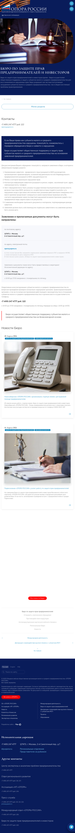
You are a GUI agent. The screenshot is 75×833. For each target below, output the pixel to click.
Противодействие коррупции (37, 619)
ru (71, 9)
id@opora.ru (6, 749)
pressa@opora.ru (6, 804)
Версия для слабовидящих (10, 15)
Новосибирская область (43, 406)
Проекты (43, 714)
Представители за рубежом (33, 752)
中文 (18, 667)
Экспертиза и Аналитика (9, 718)
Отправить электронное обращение (37, 615)
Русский (5, 667)
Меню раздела (38, 106)
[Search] (13, 672)
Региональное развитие (9, 715)
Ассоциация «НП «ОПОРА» (10, 706)
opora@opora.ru (7, 127)
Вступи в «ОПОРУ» (11, 697)
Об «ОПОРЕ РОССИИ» (9, 703)
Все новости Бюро (37, 598)
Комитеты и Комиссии (8, 712)
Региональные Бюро (37, 626)
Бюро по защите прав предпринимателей (19, 406)
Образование (44, 717)
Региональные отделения (32, 749)
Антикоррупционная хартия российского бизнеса (37, 622)
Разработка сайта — (11, 724)
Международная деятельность (50, 703)
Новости (37, 629)
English (12, 667)
